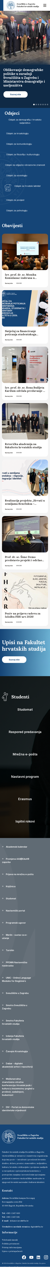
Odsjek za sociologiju (16, 175)
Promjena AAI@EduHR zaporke (15, 860)
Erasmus (25, 799)
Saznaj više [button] (15, 94)
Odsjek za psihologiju (16, 210)
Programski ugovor (14, 922)
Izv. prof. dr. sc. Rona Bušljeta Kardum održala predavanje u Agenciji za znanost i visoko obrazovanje (25, 392)
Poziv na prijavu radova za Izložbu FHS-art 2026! (22, 615)
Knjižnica (8, 886)
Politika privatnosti (10, 1243)
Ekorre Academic (22, 1267)
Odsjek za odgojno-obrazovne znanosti (25, 165)
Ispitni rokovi (25, 821)
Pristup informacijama (12, 1247)
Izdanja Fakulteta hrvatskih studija (13, 1038)
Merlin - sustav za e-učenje (14, 936)
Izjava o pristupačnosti (12, 1251)
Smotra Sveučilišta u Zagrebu (14, 1007)
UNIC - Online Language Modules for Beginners (16, 979)
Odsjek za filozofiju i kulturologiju (22, 154)
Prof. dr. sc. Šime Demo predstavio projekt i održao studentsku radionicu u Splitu (23, 561)
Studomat (25, 709)
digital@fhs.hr (37, 1226)
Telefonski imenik (10, 1240)
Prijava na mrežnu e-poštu (18, 874)
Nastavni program (25, 777)
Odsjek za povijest (15, 200)
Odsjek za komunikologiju (19, 144)
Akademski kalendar (14, 846)
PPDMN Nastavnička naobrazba (14, 964)
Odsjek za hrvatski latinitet (27, 186)
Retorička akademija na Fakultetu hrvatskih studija (23, 445)
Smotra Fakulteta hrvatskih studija (13, 1022)
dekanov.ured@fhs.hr (19, 1221)
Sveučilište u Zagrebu (15, 993)
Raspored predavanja (25, 732)
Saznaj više (9, 283)
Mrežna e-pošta (25, 754)
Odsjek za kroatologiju (17, 133)
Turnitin (8, 950)
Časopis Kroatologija (15, 1051)
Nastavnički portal (13, 910)
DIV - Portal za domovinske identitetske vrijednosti (18, 1109)
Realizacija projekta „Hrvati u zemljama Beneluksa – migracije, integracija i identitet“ (25, 505)
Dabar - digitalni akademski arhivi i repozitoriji (17, 1065)
